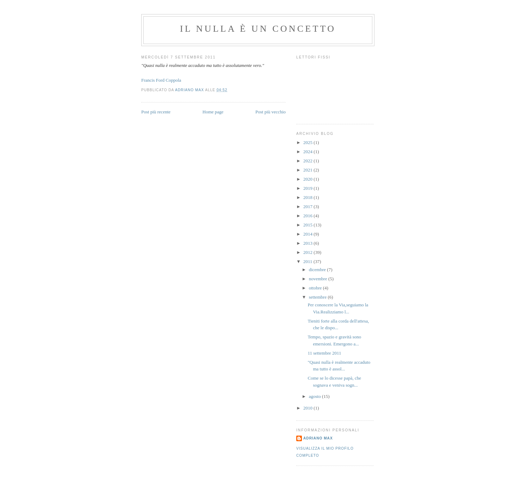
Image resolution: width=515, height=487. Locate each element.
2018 (308, 197)
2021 (308, 170)
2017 (308, 206)
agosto (315, 396)
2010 (308, 408)
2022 (308, 160)
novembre (318, 278)
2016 (308, 215)
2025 (308, 142)
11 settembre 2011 (324, 353)
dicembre (318, 269)
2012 (308, 252)
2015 (308, 224)
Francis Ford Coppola (161, 80)
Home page (213, 111)
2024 (308, 151)
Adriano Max (318, 438)
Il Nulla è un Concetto (258, 29)
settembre (318, 297)
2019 (308, 188)
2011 (308, 261)
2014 (308, 234)
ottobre (316, 288)
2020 (308, 179)
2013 (308, 243)
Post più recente (155, 111)
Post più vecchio (270, 111)
